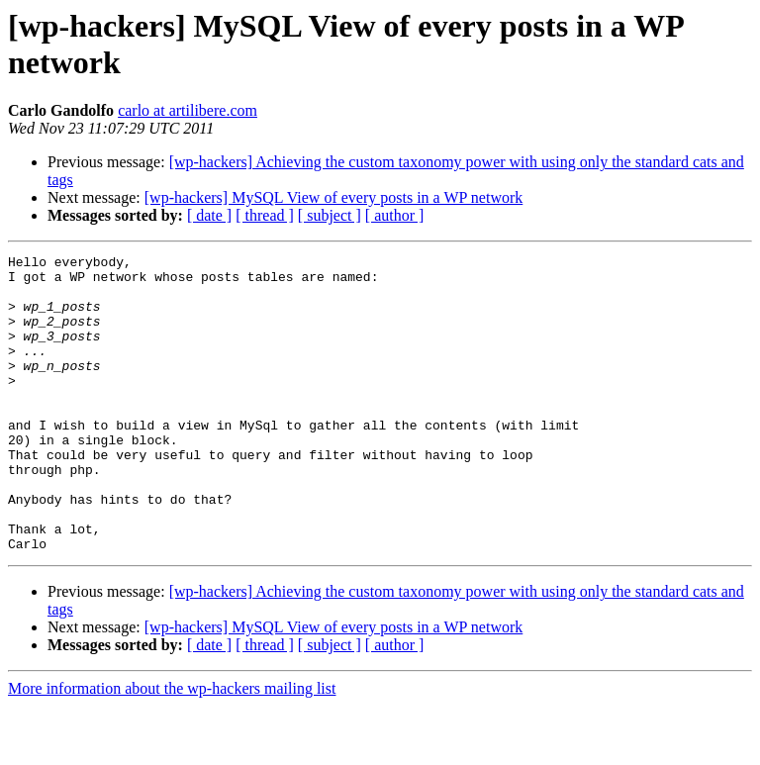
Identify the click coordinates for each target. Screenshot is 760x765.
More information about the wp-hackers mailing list (171, 747)
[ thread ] (265, 215)
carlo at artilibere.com (187, 110)
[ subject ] (329, 215)
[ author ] (395, 215)
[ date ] (209, 215)
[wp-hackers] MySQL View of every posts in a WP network (333, 197)
